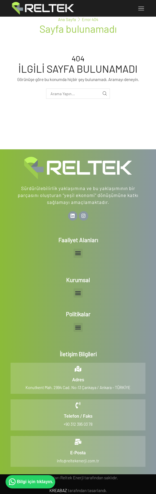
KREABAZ (58, 490)
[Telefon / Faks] (78, 405)
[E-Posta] (78, 441)
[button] (78, 253)
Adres (78, 379)
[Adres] (78, 369)
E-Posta (78, 452)
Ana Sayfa (67, 19)
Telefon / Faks (78, 416)
